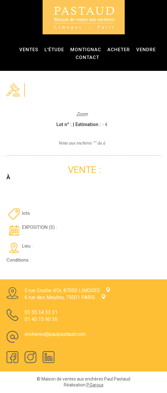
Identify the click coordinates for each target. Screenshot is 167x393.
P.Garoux (95, 384)
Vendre (146, 49)
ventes (28, 49)
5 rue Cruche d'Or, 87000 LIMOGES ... (67, 290)
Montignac (85, 49)
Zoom (82, 113)
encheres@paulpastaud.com (55, 334)
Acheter (118, 49)
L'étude (54, 49)
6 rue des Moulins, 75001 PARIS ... (65, 297)
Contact (87, 57)
